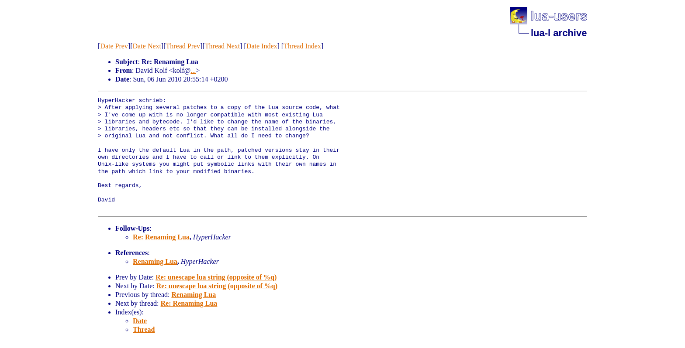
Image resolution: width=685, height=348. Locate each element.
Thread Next (222, 46)
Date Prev (114, 46)
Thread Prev (183, 46)
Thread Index (302, 46)
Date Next (147, 46)
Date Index (261, 46)
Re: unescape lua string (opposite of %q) (216, 277)
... (193, 70)
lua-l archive (559, 32)
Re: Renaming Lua (161, 237)
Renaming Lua (155, 261)
